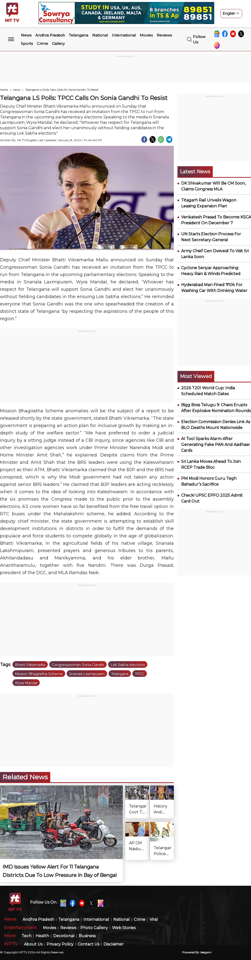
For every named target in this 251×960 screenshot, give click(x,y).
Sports (27, 43)
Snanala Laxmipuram (87, 674)
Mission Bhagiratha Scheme (39, 674)
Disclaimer (113, 944)
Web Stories (124, 928)
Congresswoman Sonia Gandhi (78, 665)
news (16, 89)
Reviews (164, 35)
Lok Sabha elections (128, 665)
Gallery (58, 43)
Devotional (64, 936)
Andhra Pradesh (50, 35)
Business (87, 936)
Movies (146, 35)
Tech (26, 936)
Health (42, 936)
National (100, 35)
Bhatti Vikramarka (30, 665)
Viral (154, 919)
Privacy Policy (60, 944)
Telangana (78, 35)
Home (4, 89)
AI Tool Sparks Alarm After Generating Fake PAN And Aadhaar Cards (215, 444)
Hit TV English (27, 140)
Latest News (195, 172)
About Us (33, 944)
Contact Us (88, 944)
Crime (42, 43)
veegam (206, 952)
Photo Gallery (94, 928)
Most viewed (196, 376)
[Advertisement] (125, 70)
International (124, 35)
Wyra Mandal (26, 683)
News (26, 35)
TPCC (139, 674)
